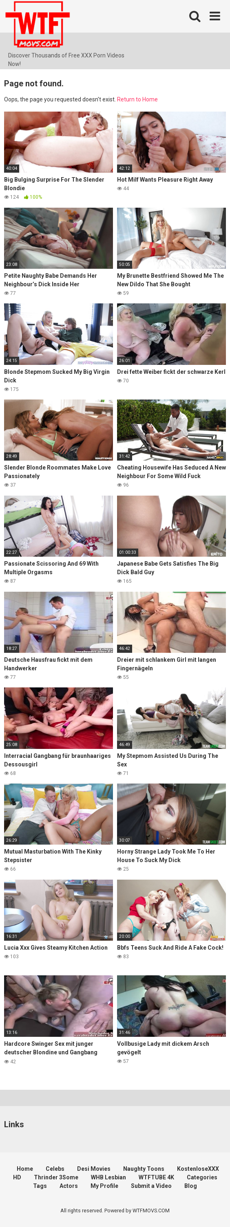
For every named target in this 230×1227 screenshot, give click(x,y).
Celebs (55, 1169)
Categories (202, 1177)
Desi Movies (94, 1169)
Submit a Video (151, 1186)
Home (25, 1169)
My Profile (104, 1186)
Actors (69, 1186)
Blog (190, 1186)
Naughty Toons (143, 1169)
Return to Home (137, 99)
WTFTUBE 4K (156, 1177)
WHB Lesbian (108, 1177)
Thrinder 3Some (56, 1177)
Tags (40, 1186)
